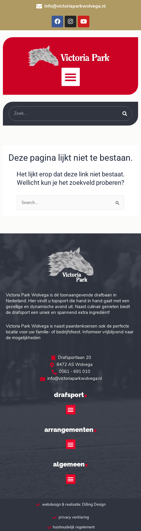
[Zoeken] (125, 114)
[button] (71, 77)
